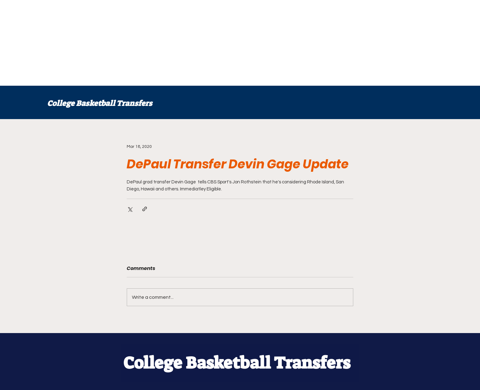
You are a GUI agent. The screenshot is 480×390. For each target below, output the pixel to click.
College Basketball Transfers (99, 103)
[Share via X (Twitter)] (130, 209)
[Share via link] (145, 209)
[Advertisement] (183, 43)
